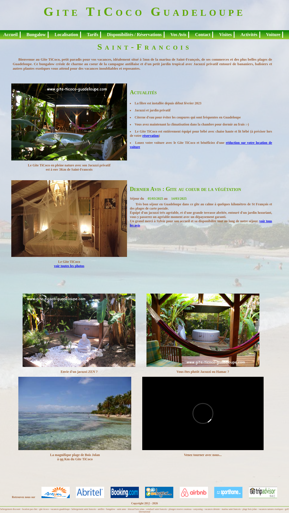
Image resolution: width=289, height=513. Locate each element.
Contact (202, 34)
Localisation (66, 34)
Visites (225, 34)
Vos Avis (178, 34)
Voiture (273, 34)
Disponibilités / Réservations (134, 34)
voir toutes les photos (69, 266)
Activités (248, 34)
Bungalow (36, 34)
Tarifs (92, 34)
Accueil (10, 34)
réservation (150, 136)
